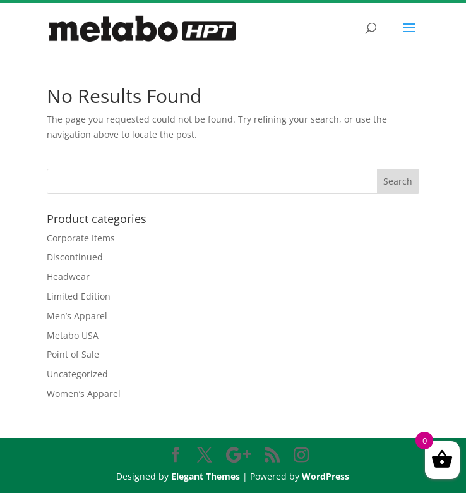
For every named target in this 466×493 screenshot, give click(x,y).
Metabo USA (73, 335)
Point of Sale (73, 354)
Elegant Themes (205, 476)
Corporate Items (81, 238)
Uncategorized (77, 374)
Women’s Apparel (84, 393)
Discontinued (75, 257)
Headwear (68, 277)
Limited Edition (79, 296)
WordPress (325, 476)
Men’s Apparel (77, 316)
